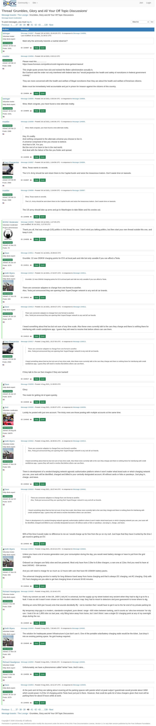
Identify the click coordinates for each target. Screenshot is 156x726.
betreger (6, 33)
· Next (50, 25)
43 (39, 25)
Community (23, 3)
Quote (43, 48)
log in (29, 22)
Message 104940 (27, 407)
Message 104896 (27, 121)
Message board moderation (12, 18)
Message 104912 (27, 273)
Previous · (6, 25)
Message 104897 (27, 162)
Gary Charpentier (11, 162)
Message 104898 (27, 190)
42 (36, 25)
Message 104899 (27, 222)
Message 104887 (27, 33)
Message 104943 (27, 489)
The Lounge (23, 15)
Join (141, 3)
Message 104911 (27, 253)
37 (17, 25)
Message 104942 (27, 441)
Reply (36, 48)
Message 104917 (27, 341)
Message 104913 (27, 307)
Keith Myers (9, 273)
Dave (6, 253)
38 (20, 25)
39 (24, 25)
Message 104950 (27, 662)
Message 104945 (27, 591)
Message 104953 (27, 685)
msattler (5, 56)
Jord (6, 407)
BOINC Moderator (10, 222)
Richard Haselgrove (11, 591)
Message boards (9, 15)
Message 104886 (79, 33)
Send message (7, 43)
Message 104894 (27, 56)
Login (148, 3)
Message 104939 (27, 384)
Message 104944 (27, 549)
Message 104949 (27, 628)
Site (35, 3)
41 (32, 25)
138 (46, 25)
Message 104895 (27, 99)
